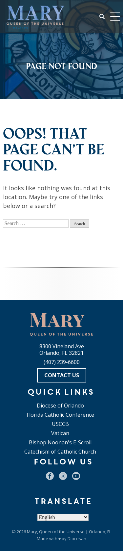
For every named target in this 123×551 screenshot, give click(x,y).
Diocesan (77, 538)
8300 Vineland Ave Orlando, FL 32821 (61, 349)
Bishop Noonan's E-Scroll (60, 442)
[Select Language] (63, 517)
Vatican (60, 433)
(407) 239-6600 (62, 362)
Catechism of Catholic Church (60, 451)
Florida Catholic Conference (60, 414)
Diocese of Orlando (60, 405)
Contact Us (61, 375)
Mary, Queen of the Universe (56, 532)
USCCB (60, 424)
